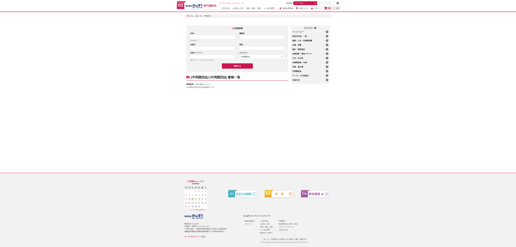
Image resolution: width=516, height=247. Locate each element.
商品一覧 (198, 16)
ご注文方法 (225, 8)
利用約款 (282, 221)
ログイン (316, 8)
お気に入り (302, 8)
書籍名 (242, 33)
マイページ (249, 224)
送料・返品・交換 (253, 8)
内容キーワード (196, 53)
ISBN (192, 33)
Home (191, 16)
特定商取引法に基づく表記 (288, 224)
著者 (241, 45)
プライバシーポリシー (286, 227)
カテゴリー (243, 53)
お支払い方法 (238, 8)
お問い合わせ (283, 230)
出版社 (192, 45)
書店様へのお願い (266, 233)
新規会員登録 (286, 8)
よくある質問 (269, 8)
